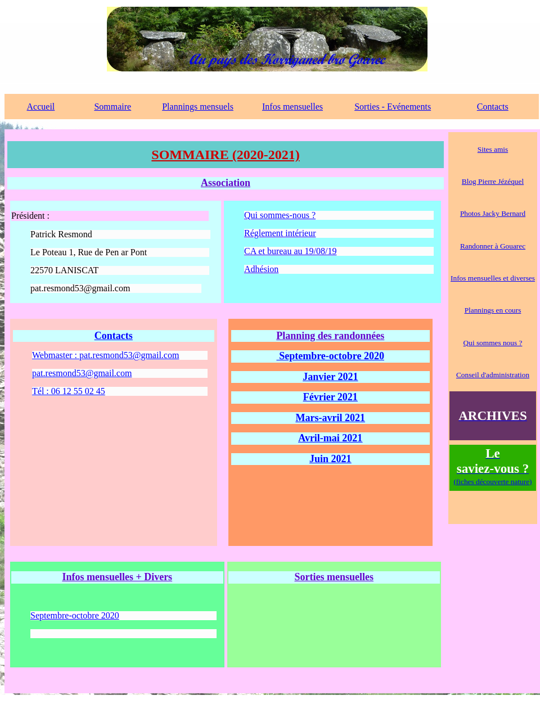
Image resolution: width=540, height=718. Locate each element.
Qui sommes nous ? (493, 342)
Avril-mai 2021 (330, 438)
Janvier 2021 (330, 376)
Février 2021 (330, 397)
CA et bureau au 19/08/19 (290, 251)
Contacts (492, 106)
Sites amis (493, 149)
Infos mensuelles (292, 106)
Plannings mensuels (197, 106)
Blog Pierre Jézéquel (493, 181)
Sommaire (112, 106)
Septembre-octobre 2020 (330, 356)
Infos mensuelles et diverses (493, 278)
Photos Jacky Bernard (492, 213)
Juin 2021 (330, 458)
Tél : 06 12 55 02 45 (68, 391)
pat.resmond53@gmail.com (82, 373)
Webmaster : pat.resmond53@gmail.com (105, 355)
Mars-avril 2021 (330, 417)
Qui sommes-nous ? (280, 215)
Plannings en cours (493, 310)
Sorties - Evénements (392, 106)
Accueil (41, 106)
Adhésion (261, 269)
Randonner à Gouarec (492, 246)
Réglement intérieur (280, 233)
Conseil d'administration (492, 375)
